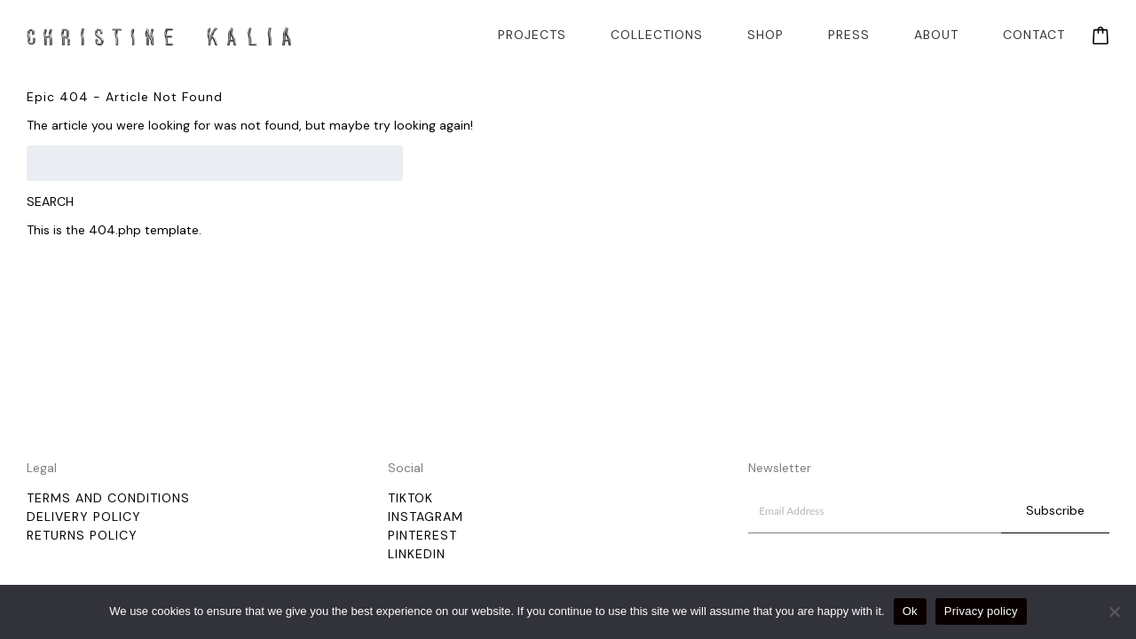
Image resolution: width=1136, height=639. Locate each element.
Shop (765, 35)
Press (849, 35)
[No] (1114, 611)
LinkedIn (417, 554)
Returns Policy (82, 535)
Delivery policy (84, 517)
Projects (532, 35)
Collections (657, 35)
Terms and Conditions (108, 498)
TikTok (410, 498)
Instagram (425, 517)
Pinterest (422, 535)
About (936, 35)
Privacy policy (981, 611)
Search (50, 201)
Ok (910, 611)
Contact (1034, 35)
